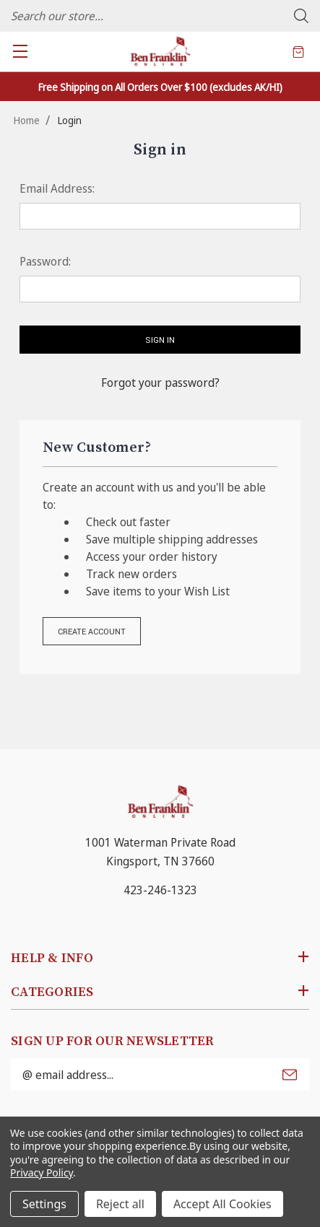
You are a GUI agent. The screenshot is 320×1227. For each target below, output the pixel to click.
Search (301, 16)
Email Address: (57, 188)
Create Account (92, 631)
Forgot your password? (160, 382)
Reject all (120, 1204)
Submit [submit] (289, 1074)
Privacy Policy (41, 1172)
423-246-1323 (160, 890)
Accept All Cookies (222, 1204)
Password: (45, 261)
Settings (44, 1204)
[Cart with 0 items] (298, 51)
